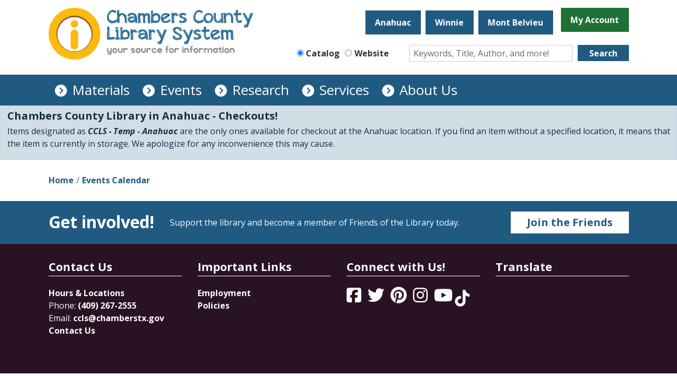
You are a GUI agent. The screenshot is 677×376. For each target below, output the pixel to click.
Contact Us (72, 330)
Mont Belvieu (515, 22)
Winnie (449, 22)
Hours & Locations (86, 293)
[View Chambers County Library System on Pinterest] (400, 298)
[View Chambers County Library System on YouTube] (444, 298)
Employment (224, 293)
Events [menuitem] (181, 89)
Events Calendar (116, 180)
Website (371, 53)
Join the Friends (570, 222)
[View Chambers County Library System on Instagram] (421, 298)
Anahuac (393, 22)
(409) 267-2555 (107, 305)
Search (603, 53)
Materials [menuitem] (101, 89)
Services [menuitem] (344, 89)
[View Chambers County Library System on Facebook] (355, 298)
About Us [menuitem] (428, 89)
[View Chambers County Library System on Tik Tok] (462, 298)
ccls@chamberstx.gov (118, 318)
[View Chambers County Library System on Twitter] (377, 298)
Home (61, 180)
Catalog (323, 53)
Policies (214, 305)
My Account (594, 20)
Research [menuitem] (260, 89)
